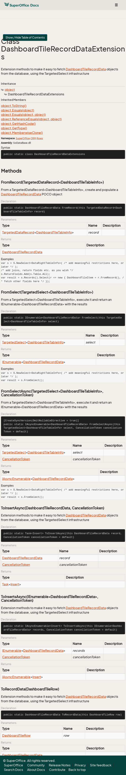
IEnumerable (11, 362)
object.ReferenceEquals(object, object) (31, 119)
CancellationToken (16, 459)
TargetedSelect (14, 342)
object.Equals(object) (17, 110)
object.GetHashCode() (18, 124)
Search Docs (13, 770)
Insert (15, 584)
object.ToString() (13, 106)
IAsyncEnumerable (16, 479)
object (10, 90)
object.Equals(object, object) (23, 115)
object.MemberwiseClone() (22, 133)
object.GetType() (14, 128)
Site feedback (100, 765)
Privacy (80, 765)
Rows (40, 138)
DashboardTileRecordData (86, 69)
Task (5, 584)
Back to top (77, 770)
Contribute (57, 770)
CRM (33, 138)
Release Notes (59, 765)
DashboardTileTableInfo (54, 232)
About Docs (36, 770)
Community (36, 765)
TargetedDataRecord (18, 232)
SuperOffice (23, 138)
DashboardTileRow (16, 735)
